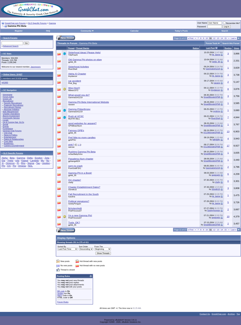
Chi (9, 166)
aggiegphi (216, 175)
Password (201, 27)
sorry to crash (75, 166)
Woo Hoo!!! (74, 88)
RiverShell (72, 69)
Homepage (7, 95)
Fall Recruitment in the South (83, 194)
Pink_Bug (72, 83)
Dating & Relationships (14, 139)
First (190, 38)
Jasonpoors (36, 67)
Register (19, 31)
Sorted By (61, 246)
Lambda (34, 160)
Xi (3, 163)
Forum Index (8, 97)
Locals (5, 120)
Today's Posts (181, 31)
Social (5, 124)
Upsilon (46, 163)
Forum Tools (212, 43)
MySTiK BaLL (74, 119)
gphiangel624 (74, 161)
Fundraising (8, 129)
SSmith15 (72, 189)
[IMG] (59, 295)
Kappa (24, 160)
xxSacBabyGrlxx (75, 154)
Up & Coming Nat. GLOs (13, 122)
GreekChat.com (219, 314)
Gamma (52, 23)
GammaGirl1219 (213, 69)
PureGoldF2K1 (74, 168)
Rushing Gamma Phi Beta (81, 151)
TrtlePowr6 (73, 55)
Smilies (60, 293)
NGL (30, 166)
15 (225, 38)
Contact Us (205, 314)
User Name (202, 23)
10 (207, 38)
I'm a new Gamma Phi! (80, 215)
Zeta (47, 158)
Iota (17, 160)
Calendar (134, 31)
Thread (71, 48)
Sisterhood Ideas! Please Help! (84, 52)
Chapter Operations (11, 114)
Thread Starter (82, 48)
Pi (18, 163)
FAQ (48, 31)
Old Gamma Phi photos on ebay (85, 59)
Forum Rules (62, 302)
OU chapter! (74, 180)
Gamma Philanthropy (79, 109)
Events (6, 126)
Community (87, 31)
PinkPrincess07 (75, 211)
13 (218, 38)
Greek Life (7, 99)
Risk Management (11, 112)
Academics (8, 143)
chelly (70, 182)
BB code (61, 291)
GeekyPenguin (74, 204)
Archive (231, 314)
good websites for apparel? (82, 123)
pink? (71, 144)
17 (228, 145)
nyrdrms (216, 111)
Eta (3, 160)
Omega (22, 166)
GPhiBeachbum (75, 126)
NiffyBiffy (216, 140)
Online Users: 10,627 (12, 74)
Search (224, 31)
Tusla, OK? (74, 222)
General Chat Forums (12, 131)
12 (214, 38)
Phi (3, 166)
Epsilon (38, 158)
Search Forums (10, 38)
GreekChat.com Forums (15, 23)
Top (238, 314)
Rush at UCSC (76, 116)
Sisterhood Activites (78, 66)
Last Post (210, 48)
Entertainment (10, 137)
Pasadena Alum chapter (80, 158)
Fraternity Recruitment (13, 105)
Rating (196, 48)
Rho (23, 163)
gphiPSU (72, 140)
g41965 (5, 82)
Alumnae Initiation (11, 109)
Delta (30, 158)
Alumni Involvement (11, 116)
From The (98, 246)
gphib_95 (72, 62)
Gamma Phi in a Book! (80, 173)
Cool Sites (8, 141)
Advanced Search (11, 46)
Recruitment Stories (12, 107)
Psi (14, 166)
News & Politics (10, 135)
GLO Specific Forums (37, 23)
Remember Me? (231, 23)
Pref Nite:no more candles (81, 137)
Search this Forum (230, 43)
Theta (10, 160)
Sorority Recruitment (13, 103)
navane (217, 83)
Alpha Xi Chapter (77, 73)
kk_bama (216, 54)
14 (222, 38)
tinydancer (72, 76)
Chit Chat (8, 133)
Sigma (30, 163)
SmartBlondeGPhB (212, 97)
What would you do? (79, 95)
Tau (38, 163)
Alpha (5, 158)
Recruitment (8, 101)
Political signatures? (78, 201)
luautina (71, 197)
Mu (42, 160)
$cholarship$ (75, 208)
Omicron (10, 163)
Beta (12, 158)
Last (233, 38)
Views (236, 48)
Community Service (11, 118)
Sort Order (83, 246)
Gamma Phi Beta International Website (88, 102)
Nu (47, 160)
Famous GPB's (76, 130)
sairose (71, 147)
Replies (228, 48)
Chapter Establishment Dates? (84, 187)
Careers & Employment (14, 146)
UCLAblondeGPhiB (211, 132)
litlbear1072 (73, 90)
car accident (74, 81)
